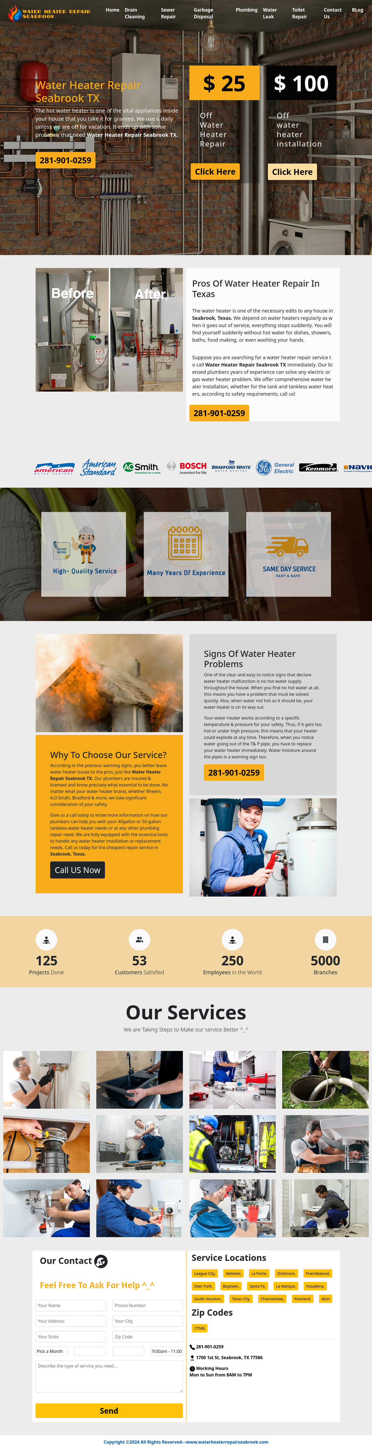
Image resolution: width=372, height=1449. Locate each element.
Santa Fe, (258, 1286)
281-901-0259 (65, 160)
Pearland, (302, 1298)
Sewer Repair (168, 13)
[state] (71, 1336)
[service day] (90, 1351)
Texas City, (241, 1298)
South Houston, (208, 1298)
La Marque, (286, 1286)
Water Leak (270, 13)
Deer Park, (203, 1286)
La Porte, (259, 1273)
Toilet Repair (299, 13)
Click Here (215, 171)
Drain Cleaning (135, 13)
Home (112, 10)
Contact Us (333, 13)
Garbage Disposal (203, 13)
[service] (109, 1376)
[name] (71, 1305)
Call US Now (77, 869)
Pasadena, (315, 1286)
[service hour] (167, 1351)
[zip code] (147, 1336)
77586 (199, 1328)
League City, (205, 1273)
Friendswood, (318, 1273)
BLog (357, 10)
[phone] (147, 1305)
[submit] (109, 1410)
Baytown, (231, 1286)
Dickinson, (286, 1273)
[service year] (128, 1351)
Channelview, (272, 1298)
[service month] (52, 1351)
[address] (71, 1321)
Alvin (326, 1298)
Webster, (233, 1273)
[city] (147, 1321)
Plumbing (247, 10)
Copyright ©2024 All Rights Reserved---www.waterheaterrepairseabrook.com (186, 1442)
